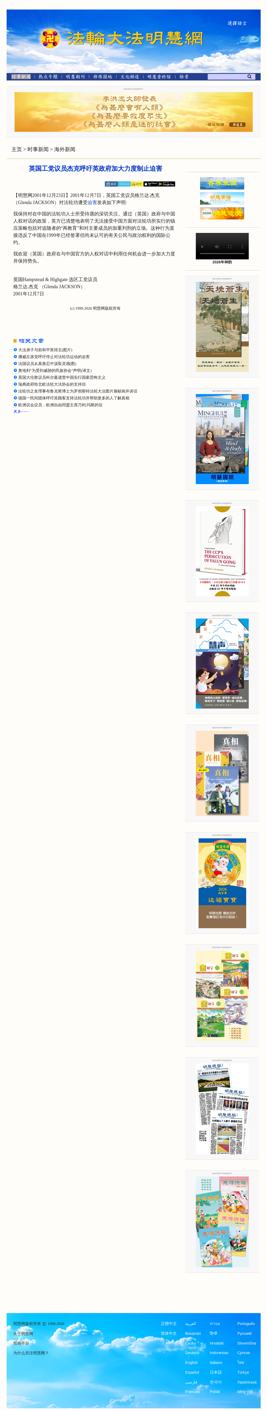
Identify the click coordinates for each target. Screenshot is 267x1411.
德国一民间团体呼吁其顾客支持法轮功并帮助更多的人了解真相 (73, 398)
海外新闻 (64, 149)
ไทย (240, 1362)
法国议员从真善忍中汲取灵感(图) (47, 364)
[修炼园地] (102, 77)
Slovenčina (246, 1343)
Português (246, 1324)
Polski (215, 1392)
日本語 (216, 1372)
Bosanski (193, 1333)
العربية (190, 1324)
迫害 (92, 202)
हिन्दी (213, 1333)
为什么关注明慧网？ (31, 1353)
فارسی (191, 1382)
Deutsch (192, 1353)
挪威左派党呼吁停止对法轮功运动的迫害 (54, 357)
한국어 (216, 1382)
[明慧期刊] (75, 77)
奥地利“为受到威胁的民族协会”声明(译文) (55, 370)
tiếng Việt (245, 1392)
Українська (247, 1382)
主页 (16, 149)
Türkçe (243, 1372)
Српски (243, 1353)
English (191, 1362)
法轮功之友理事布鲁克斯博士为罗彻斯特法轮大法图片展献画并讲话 (77, 391)
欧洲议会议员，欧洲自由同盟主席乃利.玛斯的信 (60, 405)
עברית (215, 1324)
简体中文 (169, 1333)
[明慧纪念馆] (159, 77)
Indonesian (219, 1353)
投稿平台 (21, 1343)
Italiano (216, 1362)
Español (192, 1372)
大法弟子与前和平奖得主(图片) (45, 350)
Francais (192, 1392)
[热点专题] (48, 77)
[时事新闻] (19, 77)
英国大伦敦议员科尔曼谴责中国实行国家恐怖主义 (62, 377)
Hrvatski (217, 1343)
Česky (190, 1343)
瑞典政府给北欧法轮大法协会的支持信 (52, 384)
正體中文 (169, 1324)
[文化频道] (129, 77)
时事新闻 (38, 149)
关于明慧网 (23, 1334)
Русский (244, 1333)
